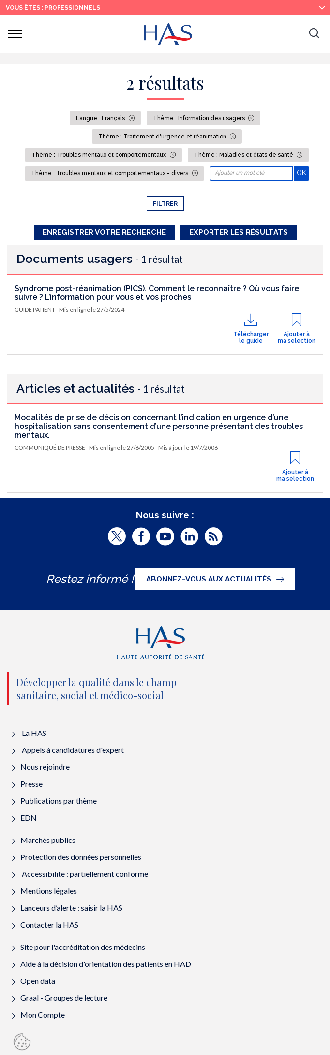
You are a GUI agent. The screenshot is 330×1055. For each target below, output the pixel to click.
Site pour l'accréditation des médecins (82, 946)
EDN (28, 817)
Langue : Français (101, 118)
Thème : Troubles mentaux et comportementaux (99, 155)
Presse (31, 783)
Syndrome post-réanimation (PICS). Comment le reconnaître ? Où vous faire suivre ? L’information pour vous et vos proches (157, 293)
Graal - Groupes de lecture (63, 997)
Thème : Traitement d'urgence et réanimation (163, 136)
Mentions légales (48, 890)
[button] (314, 34)
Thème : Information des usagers (199, 118)
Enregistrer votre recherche (104, 232)
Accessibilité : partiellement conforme (85, 873)
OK (303, 172)
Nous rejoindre (45, 766)
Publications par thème (58, 800)
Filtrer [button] (165, 203)
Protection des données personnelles (80, 856)
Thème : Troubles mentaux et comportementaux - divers (110, 173)
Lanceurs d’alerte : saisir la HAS (71, 907)
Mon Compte (42, 1014)
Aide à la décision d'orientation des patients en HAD (105, 963)
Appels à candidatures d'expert (72, 749)
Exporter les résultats (238, 232)
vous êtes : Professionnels (53, 7)
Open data (37, 980)
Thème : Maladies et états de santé (244, 155)
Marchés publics (48, 839)
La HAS (34, 732)
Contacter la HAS (49, 924)
